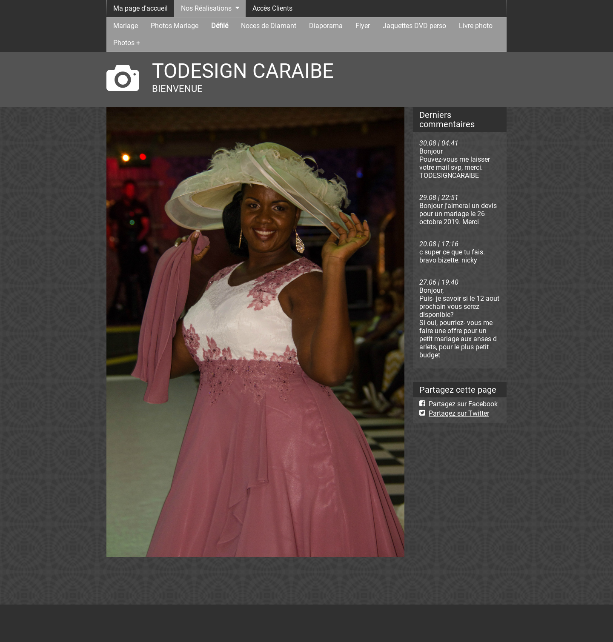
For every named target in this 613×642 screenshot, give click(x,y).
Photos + (126, 43)
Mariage (125, 26)
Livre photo (476, 26)
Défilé (219, 26)
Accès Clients (272, 8)
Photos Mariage (174, 26)
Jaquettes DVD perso (414, 26)
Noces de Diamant (268, 26)
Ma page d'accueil (140, 8)
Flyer (362, 26)
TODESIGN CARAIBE (243, 71)
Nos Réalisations (206, 8)
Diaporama (326, 26)
